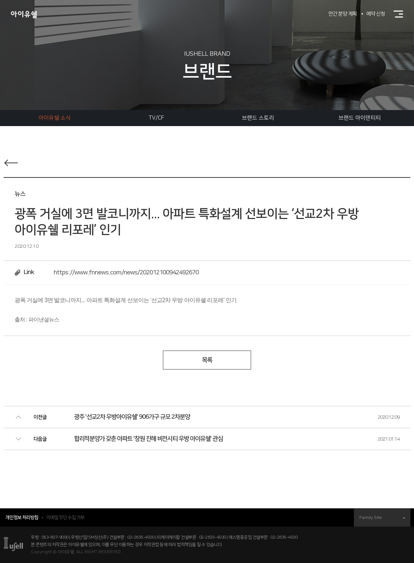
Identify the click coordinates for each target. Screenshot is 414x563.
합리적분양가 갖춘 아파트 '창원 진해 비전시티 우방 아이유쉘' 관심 (148, 438)
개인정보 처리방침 (21, 517)
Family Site (382, 517)
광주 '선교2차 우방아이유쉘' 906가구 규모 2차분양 (132, 417)
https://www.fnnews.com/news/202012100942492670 (126, 272)
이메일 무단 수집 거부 (65, 517)
